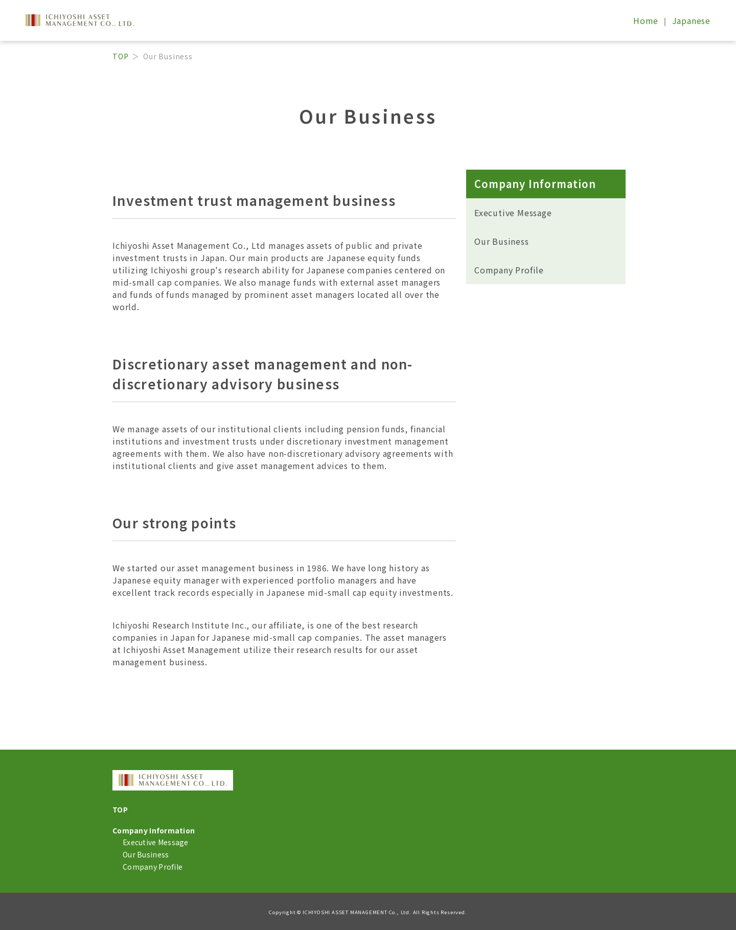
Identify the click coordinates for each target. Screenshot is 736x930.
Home (647, 20)
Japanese (691, 20)
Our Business (501, 241)
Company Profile (509, 270)
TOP (120, 56)
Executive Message (513, 212)
